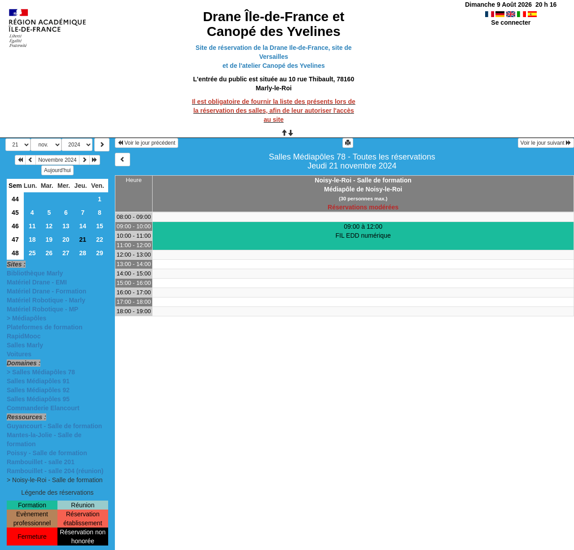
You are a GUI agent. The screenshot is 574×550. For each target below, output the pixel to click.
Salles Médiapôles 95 (38, 399)
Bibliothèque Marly (35, 273)
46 (15, 226)
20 (66, 239)
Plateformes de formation (45, 327)
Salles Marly (25, 345)
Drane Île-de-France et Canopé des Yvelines (273, 24)
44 (15, 199)
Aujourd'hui (57, 170)
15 (99, 226)
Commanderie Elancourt (43, 408)
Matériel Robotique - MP (42, 309)
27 (66, 253)
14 (83, 226)
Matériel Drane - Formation (46, 291)
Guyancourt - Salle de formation (54, 426)
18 (32, 239)
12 (49, 226)
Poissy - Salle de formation (47, 453)
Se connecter (510, 22)
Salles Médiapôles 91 (38, 381)
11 (32, 226)
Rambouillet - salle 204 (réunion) (55, 471)
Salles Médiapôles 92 (38, 390)
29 (99, 253)
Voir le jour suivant (546, 143)
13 (66, 226)
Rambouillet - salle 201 (40, 462)
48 (15, 253)
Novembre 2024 (57, 160)
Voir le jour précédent (146, 143)
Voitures (19, 354)
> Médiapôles (26, 318)
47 (15, 239)
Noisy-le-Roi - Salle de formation (363, 180)
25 (32, 253)
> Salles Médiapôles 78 (41, 372)
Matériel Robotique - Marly (46, 300)
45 (15, 212)
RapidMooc (23, 336)
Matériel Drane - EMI (37, 282)
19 (49, 239)
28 (83, 253)
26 (49, 253)
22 (99, 239)
